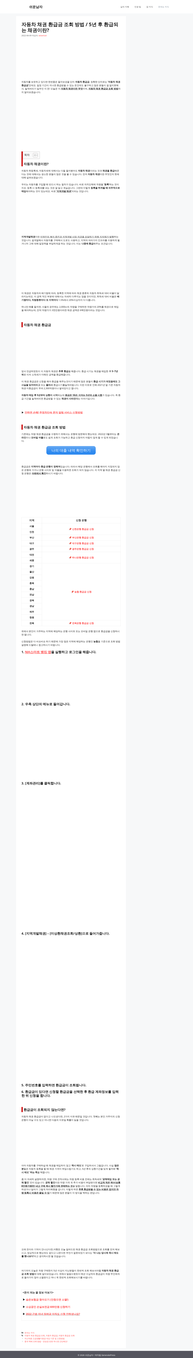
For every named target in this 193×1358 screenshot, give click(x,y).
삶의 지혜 (124, 6)
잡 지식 (149, 6)
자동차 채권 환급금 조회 (35, 1334)
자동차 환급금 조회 (67, 1334)
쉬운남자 (35, 6)
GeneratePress (108, 1353)
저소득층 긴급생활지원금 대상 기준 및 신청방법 (45, 1337)
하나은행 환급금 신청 (83, 556)
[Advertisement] (71, 60)
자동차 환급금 (52, 1334)
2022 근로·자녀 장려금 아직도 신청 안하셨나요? (53, 1312)
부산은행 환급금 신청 (83, 536)
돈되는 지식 (163, 6)
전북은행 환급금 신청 (83, 621)
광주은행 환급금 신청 (83, 547)
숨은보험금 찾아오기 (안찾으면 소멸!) (47, 1298)
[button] (34, 155)
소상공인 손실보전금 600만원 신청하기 (48, 1305)
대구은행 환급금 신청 (83, 541)
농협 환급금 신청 (83, 590)
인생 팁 (137, 6)
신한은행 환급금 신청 (83, 527)
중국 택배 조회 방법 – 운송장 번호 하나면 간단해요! (46, 1340)
